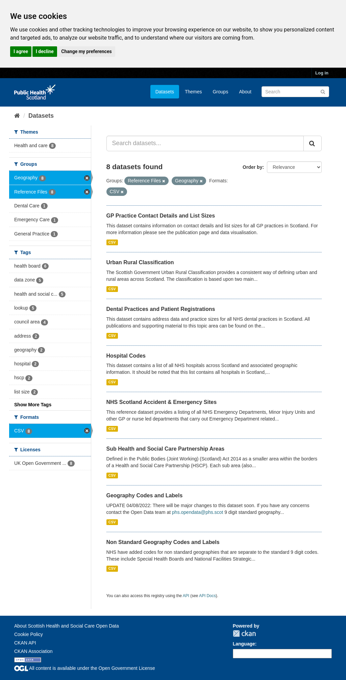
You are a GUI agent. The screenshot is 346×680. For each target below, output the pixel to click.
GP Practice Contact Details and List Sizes (160, 216)
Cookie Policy (28, 634)
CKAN (244, 633)
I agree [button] (21, 51)
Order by (252, 167)
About (245, 91)
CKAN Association (33, 651)
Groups (220, 91)
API (186, 595)
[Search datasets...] (205, 143)
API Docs (207, 595)
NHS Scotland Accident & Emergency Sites (161, 402)
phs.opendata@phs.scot (197, 512)
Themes (193, 91)
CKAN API (25, 642)
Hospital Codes (126, 356)
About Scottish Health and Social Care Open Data (66, 626)
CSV (112, 242)
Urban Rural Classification (140, 262)
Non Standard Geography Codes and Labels (163, 542)
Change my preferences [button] (86, 51)
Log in (321, 72)
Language (244, 644)
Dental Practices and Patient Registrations (160, 309)
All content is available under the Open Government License (84, 668)
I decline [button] (45, 51)
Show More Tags (32, 404)
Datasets (164, 91)
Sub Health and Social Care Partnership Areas (165, 449)
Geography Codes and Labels (144, 495)
